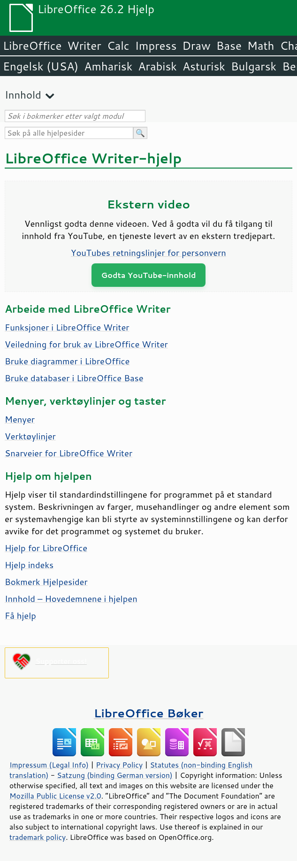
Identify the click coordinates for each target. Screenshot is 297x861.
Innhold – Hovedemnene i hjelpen (71, 598)
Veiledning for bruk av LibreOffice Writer (86, 344)
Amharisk (108, 66)
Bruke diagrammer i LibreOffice (67, 361)
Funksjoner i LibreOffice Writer (67, 327)
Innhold (23, 94)
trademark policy (37, 837)
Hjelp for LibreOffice (46, 548)
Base (229, 46)
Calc (118, 46)
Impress (156, 46)
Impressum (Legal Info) (49, 765)
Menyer (20, 419)
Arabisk (157, 66)
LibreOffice (32, 46)
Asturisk (204, 66)
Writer (84, 46)
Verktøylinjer (30, 436)
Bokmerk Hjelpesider (46, 582)
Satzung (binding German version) (115, 775)
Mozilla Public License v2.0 (55, 796)
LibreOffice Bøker (149, 713)
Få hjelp (20, 615)
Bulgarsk (253, 66)
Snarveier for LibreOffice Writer (68, 453)
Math (260, 46)
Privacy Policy (119, 765)
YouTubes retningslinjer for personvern (148, 252)
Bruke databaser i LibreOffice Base (74, 378)
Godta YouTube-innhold (148, 274)
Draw (196, 46)
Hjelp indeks (29, 565)
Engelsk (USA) (40, 66)
